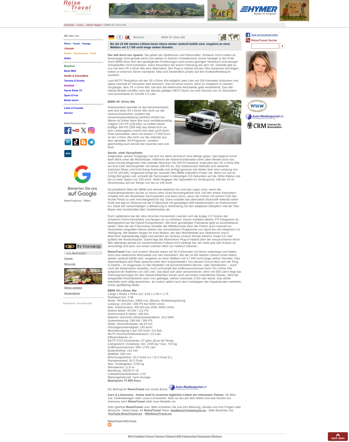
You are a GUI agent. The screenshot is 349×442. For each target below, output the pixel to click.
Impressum (204, 436)
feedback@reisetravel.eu (188, 410)
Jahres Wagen (94, 25)
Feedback (139, 436)
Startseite (69, 25)
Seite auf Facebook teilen (264, 35)
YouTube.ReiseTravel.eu (125, 413)
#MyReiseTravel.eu (158, 413)
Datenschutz (189, 436)
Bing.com (69, 264)
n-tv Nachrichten (76, 253)
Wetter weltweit (73, 287)
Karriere (160, 436)
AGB (179, 436)
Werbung (217, 436)
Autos (80, 25)
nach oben (338, 438)
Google (68, 258)
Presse (150, 436)
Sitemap (170, 436)
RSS (130, 436)
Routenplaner (72, 293)
